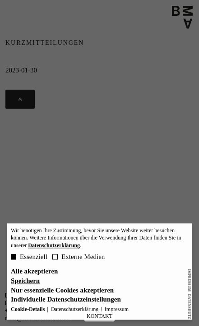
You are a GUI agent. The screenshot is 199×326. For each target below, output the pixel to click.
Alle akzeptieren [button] (34, 273)
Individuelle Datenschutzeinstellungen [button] (66, 301)
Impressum (189, 280)
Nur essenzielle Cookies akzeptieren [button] (62, 292)
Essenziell (29, 258)
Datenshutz (189, 306)
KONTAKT (99, 316)
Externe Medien (78, 258)
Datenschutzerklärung (54, 247)
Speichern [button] (25, 282)
